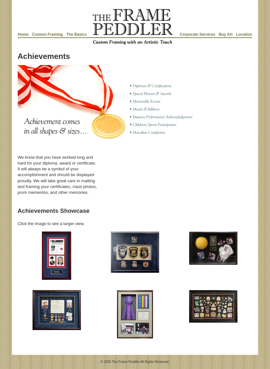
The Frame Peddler (126, 362)
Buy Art (226, 34)
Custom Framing (47, 34)
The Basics (76, 34)
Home (23, 34)
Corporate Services (197, 34)
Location (244, 34)
